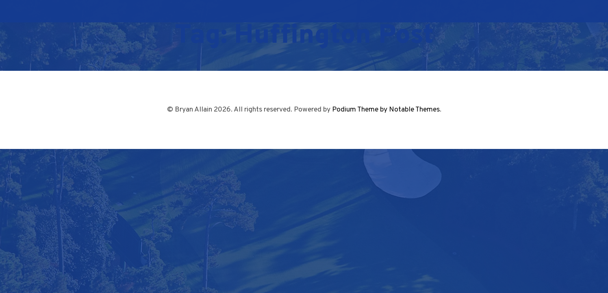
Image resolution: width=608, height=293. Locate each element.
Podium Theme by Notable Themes (386, 109)
